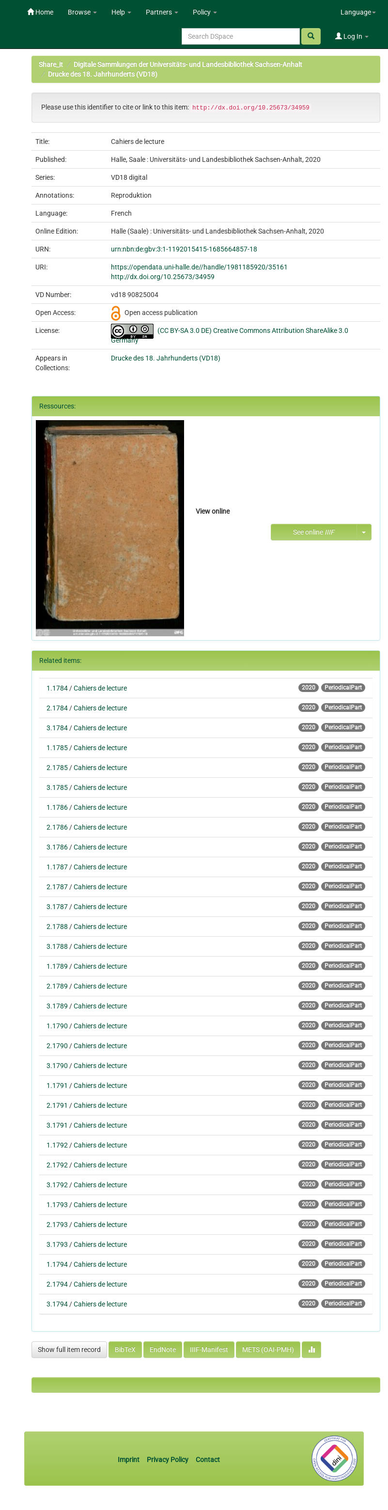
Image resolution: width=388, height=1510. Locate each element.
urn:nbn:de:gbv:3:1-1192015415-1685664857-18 (184, 249)
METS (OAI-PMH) (268, 1349)
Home (40, 12)
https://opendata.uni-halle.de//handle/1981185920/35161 (199, 267)
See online (313, 532)
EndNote (163, 1349)
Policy (205, 12)
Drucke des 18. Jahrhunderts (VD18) (102, 74)
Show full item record (69, 1349)
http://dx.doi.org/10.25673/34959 (163, 277)
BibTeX (125, 1349)
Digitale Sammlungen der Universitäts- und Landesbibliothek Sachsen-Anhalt (188, 64)
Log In (352, 36)
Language (358, 12)
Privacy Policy (167, 1459)
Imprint (129, 1459)
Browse (82, 12)
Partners (162, 12)
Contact (208, 1459)
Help (121, 12)
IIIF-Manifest (209, 1349)
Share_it (51, 64)
